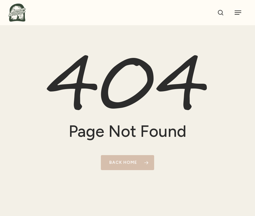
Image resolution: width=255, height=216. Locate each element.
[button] (238, 13)
